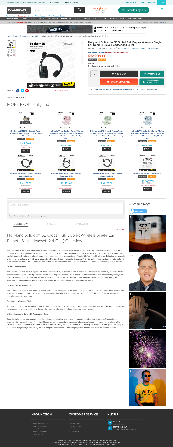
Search (15, 36)
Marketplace (129, 3)
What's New (10, 16)
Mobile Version (76, 423)
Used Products (40, 16)
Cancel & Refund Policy (41, 426)
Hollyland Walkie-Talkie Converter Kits (147, 174)
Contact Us (75, 432)
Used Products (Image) (56, 16)
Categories (22, 16)
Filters (77, 19)
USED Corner (53, 19)
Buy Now (25, 151)
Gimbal (41, 19)
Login (161, 3)
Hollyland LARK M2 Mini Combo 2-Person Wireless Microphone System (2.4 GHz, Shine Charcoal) (25, 133)
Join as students (53, 2)
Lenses (24, 19)
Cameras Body (12, 19)
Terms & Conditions (39, 432)
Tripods (87, 19)
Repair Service (76, 426)
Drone (33, 19)
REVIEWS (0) (81, 223)
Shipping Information (40, 423)
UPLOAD (137, 211)
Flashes (103, 19)
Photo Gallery (147, 3)
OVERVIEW (20, 223)
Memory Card (66, 19)
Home (9, 36)
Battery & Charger (117, 19)
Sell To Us (74, 429)
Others (36, 36)
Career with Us (37, 434)
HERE (25, 2)
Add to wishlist (61, 90)
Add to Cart (119, 74)
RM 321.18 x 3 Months (107, 89)
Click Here (162, 22)
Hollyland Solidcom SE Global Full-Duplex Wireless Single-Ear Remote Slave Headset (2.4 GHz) (125, 43)
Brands (30, 16)
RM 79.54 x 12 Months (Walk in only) (138, 89)
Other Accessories (135, 19)
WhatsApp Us (134, 10)
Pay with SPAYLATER (118, 82)
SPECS (51, 223)
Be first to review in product (134, 48)
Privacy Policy (37, 429)
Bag (94, 19)
